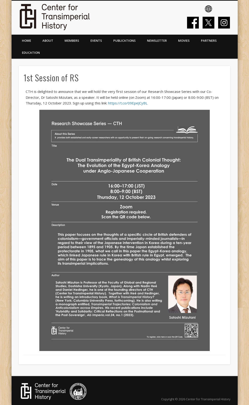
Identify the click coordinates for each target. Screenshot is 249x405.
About (47, 40)
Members (72, 40)
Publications (124, 40)
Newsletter (157, 40)
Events (96, 40)
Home (26, 40)
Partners (209, 40)
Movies (184, 40)
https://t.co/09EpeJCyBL (127, 103)
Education (31, 52)
